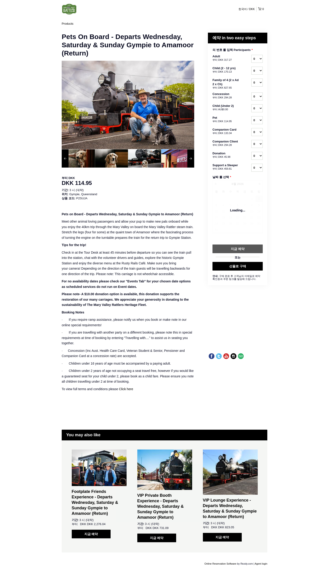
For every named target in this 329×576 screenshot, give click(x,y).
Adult (226, 58)
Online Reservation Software (220, 563)
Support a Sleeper (226, 167)
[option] (78, 158)
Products (67, 23)
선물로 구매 (237, 266)
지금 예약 (91, 534)
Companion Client (226, 143)
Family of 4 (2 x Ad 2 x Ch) (226, 84)
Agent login (261, 563)
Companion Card (226, 131)
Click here (126, 389)
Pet (226, 119)
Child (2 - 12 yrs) (226, 70)
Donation (226, 155)
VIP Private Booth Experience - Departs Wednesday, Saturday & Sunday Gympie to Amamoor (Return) (160, 506)
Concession (226, 96)
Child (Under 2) (226, 107)
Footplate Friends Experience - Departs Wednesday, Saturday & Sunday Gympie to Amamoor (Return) (95, 502)
